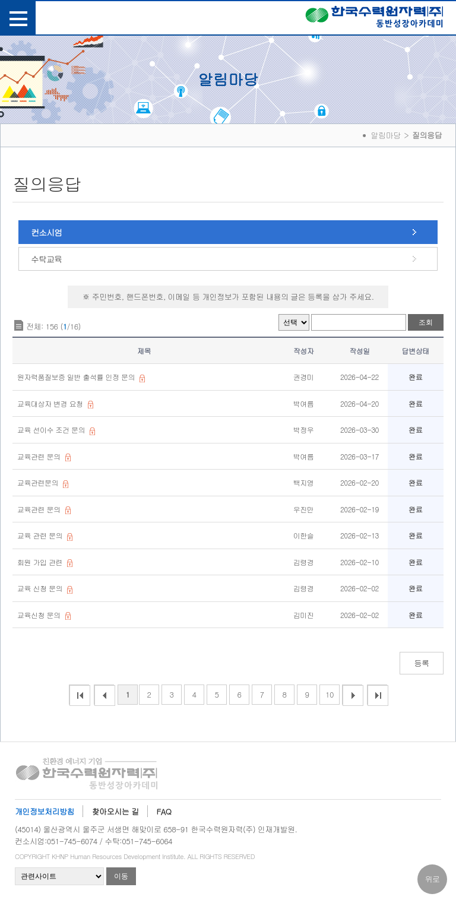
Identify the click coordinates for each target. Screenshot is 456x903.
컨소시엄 (46, 232)
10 (329, 694)
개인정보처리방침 (44, 811)
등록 (421, 662)
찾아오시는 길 (115, 811)
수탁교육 (46, 259)
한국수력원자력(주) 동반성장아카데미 (374, 19)
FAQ (164, 811)
